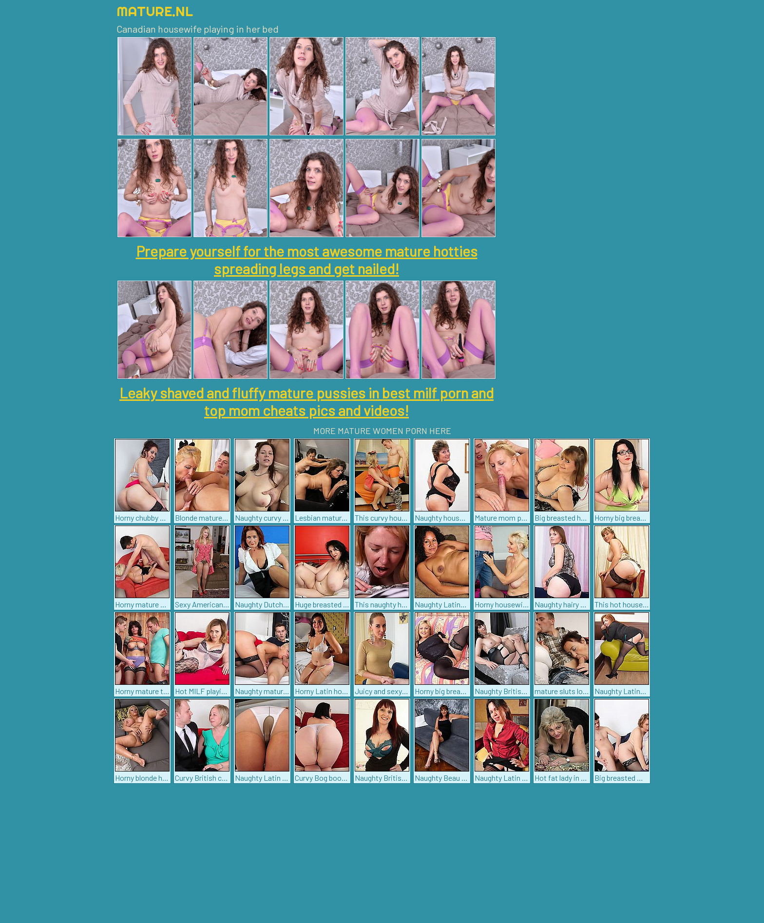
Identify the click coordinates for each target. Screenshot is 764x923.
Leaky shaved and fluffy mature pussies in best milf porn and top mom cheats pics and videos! (306, 401)
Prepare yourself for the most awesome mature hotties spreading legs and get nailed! (307, 259)
